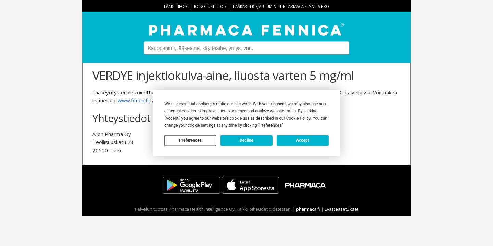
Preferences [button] (270, 125)
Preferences (190, 140)
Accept (302, 140)
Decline (246, 140)
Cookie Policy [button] (298, 118)
